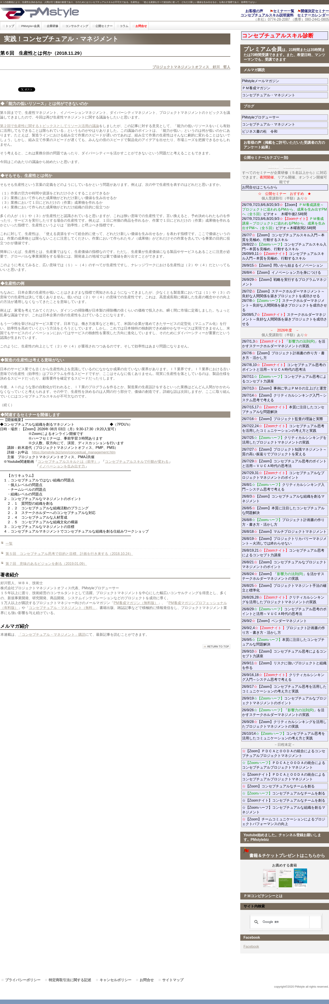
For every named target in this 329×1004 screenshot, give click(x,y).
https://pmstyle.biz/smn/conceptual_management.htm (73, 452)
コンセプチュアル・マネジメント (281, 95)
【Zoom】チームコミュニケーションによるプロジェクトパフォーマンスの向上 (283, 821)
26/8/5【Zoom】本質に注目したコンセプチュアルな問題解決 (283, 510)
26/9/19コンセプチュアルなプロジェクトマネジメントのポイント (284, 700)
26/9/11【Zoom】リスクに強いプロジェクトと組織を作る (284, 665)
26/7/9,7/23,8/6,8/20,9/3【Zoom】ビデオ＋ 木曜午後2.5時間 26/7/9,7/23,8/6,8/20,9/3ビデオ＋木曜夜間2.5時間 (284, 216)
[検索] (285, 922)
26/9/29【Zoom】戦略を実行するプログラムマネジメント (284, 282)
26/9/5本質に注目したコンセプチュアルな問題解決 (283, 642)
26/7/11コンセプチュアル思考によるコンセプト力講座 (284, 379)
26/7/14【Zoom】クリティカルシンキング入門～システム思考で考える (284, 397)
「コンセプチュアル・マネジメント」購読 (51, 634)
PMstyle (74, 12)
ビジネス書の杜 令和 (267, 131)
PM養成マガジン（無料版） (136, 603)
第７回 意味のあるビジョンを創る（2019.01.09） (46, 564)
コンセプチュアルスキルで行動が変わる (137, 461)
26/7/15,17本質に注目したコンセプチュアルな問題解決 (283, 409)
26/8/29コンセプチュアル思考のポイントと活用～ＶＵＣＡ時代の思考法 (284, 611)
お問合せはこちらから (259, 187)
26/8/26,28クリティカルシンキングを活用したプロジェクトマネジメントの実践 (283, 599)
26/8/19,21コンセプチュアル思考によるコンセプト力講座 (283, 553)
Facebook (251, 946)
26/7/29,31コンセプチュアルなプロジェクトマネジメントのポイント (283, 475)
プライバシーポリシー (22, 980)
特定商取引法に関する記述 (70, 980)
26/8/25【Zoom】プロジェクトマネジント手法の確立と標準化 (284, 588)
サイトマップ (172, 980)
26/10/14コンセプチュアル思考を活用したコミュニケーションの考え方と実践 (283, 736)
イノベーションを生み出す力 (62, 466)
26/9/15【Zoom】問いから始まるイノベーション (282, 265)
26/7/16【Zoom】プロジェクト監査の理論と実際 (282, 419)
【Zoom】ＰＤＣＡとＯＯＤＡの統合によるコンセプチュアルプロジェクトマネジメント (283, 753)
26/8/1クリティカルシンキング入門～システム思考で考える (283, 487)
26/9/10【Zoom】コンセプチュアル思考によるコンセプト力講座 (284, 653)
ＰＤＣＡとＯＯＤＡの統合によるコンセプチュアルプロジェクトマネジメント (283, 765)
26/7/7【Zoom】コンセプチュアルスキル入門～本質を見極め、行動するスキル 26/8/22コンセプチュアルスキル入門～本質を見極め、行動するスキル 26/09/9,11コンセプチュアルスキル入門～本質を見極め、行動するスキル (284, 246)
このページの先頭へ (216, 646)
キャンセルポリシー (115, 980)
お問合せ (147, 980)
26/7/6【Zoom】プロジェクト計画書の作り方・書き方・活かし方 (283, 355)
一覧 (9, 543)
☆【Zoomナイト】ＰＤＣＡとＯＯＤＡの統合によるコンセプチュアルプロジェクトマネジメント (283, 777)
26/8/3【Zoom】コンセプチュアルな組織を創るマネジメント (283, 498)
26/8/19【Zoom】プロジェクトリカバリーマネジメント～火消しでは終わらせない (284, 541)
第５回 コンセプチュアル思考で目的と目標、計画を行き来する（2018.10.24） (69, 554)
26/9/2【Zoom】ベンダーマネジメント (285, 621)
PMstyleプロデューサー (276, 117)
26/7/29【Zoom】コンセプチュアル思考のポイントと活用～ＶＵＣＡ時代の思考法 (284, 463)
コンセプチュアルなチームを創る (283, 793)
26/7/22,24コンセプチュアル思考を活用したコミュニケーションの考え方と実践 (283, 428)
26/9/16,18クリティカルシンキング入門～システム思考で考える (283, 677)
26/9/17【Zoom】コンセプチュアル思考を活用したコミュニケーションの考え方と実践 (284, 689)
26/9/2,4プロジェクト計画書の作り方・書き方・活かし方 (283, 630)
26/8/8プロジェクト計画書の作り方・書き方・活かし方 (283, 522)
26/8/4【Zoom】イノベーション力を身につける (281, 272)
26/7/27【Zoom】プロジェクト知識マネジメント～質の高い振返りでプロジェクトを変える (284, 452)
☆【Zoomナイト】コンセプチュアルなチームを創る (283, 800)
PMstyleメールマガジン (276, 81)
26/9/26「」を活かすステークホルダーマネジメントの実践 (283, 712)
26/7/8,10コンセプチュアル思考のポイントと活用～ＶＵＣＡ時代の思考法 (284, 367)
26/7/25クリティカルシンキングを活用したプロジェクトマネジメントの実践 (284, 440)
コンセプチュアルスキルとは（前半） (68, 461)
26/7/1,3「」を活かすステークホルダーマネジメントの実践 (283, 343)
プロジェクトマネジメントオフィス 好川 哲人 (191, 67)
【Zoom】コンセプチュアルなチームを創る (278, 786)
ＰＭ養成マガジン (281, 88)
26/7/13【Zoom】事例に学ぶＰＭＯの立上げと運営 (284, 388)
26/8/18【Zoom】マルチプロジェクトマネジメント (284, 531)
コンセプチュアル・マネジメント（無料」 (62, 608)
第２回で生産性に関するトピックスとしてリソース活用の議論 (49, 126)
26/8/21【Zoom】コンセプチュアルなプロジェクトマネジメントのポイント (284, 564)
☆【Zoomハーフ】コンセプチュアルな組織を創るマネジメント (283, 810)
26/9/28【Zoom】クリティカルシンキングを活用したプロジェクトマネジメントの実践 (284, 724)
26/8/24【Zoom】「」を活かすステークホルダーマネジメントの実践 (283, 576)
